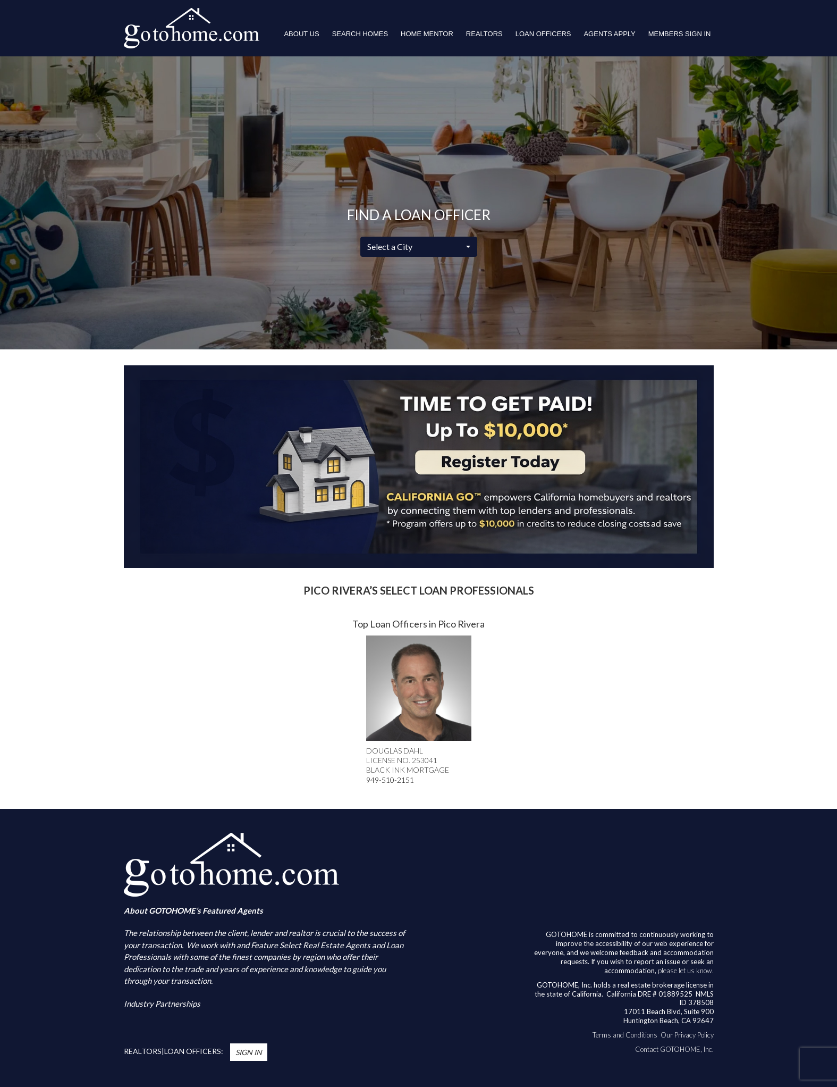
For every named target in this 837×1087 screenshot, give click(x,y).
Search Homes (360, 34)
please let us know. (686, 970)
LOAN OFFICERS (543, 34)
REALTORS (484, 34)
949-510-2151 (390, 779)
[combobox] (418, 247)
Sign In (248, 1052)
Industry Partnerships (162, 1003)
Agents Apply (609, 34)
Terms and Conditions (625, 1035)
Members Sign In (679, 34)
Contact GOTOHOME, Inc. (674, 1049)
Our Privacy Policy (687, 1035)
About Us (301, 34)
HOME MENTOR (427, 34)
